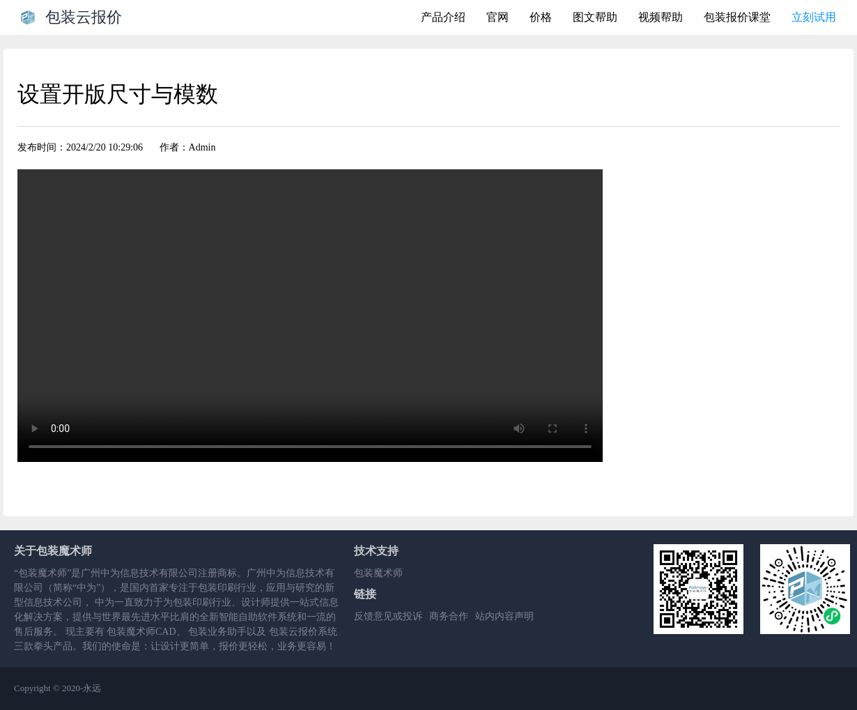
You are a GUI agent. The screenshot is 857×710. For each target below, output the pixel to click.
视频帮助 (660, 17)
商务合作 (448, 616)
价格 (541, 17)
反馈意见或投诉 (388, 616)
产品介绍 (443, 17)
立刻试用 (814, 17)
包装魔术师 (378, 573)
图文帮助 (595, 17)
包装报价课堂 (737, 17)
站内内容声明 (504, 616)
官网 (497, 17)
